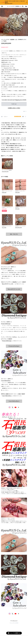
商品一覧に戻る (14, 234)
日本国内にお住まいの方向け (14, 108)
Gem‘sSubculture (14, 401)
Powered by (14, 622)
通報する (25, 111)
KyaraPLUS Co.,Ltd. (14, 289)
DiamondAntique (14, 346)
